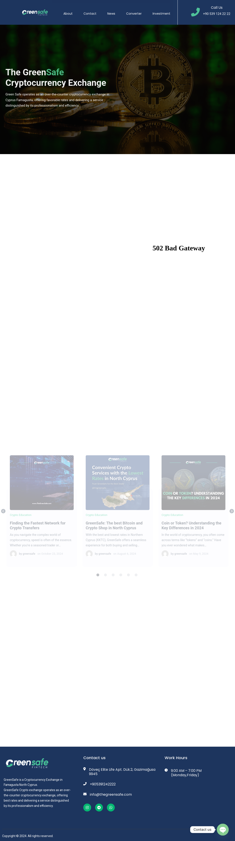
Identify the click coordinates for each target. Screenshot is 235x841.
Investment (164, 11)
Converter (136, 11)
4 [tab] (121, 579)
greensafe (29, 557)
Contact (92, 11)
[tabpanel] (42, 514)
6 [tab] (136, 579)
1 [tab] (98, 579)
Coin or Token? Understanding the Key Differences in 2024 (193, 486)
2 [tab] (105, 579)
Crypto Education (20, 518)
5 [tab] (128, 579)
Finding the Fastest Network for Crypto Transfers (41, 486)
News (114, 11)
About (70, 11)
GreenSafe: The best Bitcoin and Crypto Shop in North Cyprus (117, 486)
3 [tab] (113, 579)
